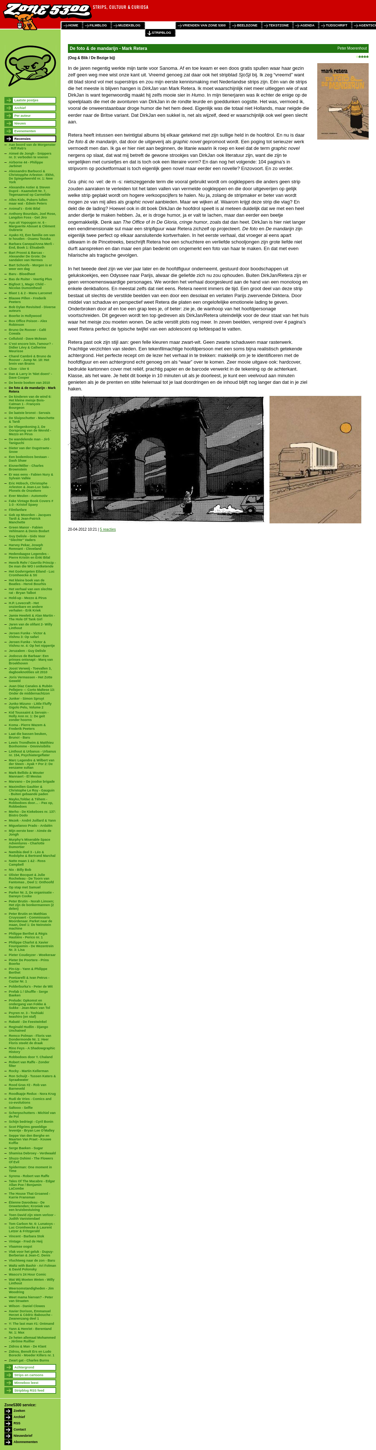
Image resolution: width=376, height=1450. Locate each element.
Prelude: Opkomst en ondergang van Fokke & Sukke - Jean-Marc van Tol (29, 1004)
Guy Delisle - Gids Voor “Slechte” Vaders (27, 538)
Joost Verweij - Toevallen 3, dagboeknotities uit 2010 (30, 670)
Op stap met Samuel (25, 887)
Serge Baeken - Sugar (26, 1148)
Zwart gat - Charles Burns (29, 1360)
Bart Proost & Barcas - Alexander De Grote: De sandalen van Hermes (27, 256)
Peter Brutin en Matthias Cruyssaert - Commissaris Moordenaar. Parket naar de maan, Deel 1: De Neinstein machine (30, 921)
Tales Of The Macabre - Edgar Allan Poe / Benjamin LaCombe (32, 1184)
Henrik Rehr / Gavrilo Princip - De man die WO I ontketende (32, 564)
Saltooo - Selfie (21, 1108)
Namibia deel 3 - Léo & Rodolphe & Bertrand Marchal (32, 854)
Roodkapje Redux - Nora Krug (32, 1094)
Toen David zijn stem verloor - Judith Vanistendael (32, 1216)
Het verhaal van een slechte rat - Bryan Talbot (30, 591)
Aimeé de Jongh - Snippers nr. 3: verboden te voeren (30, 155)
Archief (20, 108)
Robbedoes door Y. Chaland (31, 1057)
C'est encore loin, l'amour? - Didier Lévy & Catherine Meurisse (31, 347)
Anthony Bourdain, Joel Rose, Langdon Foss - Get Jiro (32, 215)
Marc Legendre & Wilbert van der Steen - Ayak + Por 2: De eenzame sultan (31, 763)
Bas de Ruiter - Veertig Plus (30, 279)
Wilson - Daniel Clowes (27, 1306)
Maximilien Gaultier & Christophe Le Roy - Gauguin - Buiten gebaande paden (32, 790)
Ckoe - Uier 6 (19, 369)
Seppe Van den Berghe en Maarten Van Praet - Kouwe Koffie (30, 1139)
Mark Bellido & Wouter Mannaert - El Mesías (26, 774)
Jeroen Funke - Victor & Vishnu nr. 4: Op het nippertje (32, 644)
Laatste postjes (26, 100)
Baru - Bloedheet (22, 274)
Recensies (22, 139)
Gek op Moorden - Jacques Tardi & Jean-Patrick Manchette (30, 518)
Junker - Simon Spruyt (26, 698)
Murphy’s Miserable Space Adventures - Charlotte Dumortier (29, 843)
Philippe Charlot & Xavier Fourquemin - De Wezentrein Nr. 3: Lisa (31, 946)
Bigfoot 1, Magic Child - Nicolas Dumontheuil (27, 286)
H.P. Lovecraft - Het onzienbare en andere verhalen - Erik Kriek (26, 606)
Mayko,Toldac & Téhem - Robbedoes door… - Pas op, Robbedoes (31, 802)
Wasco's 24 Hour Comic (27, 1274)
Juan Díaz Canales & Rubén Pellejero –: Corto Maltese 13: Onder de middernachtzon (32, 689)
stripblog (161, 33)
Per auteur (22, 116)
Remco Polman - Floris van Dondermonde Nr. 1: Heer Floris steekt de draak (30, 1039)
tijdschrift (336, 25)
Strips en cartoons (28, 1375)
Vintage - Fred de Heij (26, 1241)
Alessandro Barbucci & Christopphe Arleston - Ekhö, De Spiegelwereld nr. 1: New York (31, 176)
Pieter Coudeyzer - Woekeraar (32, 955)
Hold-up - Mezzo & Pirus (28, 598)
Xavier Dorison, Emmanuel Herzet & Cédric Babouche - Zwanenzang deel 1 (31, 1314)
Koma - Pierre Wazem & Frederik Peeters (27, 727)
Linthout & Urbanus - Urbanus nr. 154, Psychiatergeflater (32, 753)
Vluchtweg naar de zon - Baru (32, 1260)
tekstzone (279, 25)
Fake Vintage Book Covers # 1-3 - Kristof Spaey (31, 502)
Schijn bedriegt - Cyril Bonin (31, 1121)
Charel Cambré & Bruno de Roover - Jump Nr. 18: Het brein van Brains (30, 359)
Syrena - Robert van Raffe (29, 1176)
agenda (307, 25)
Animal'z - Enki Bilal (24, 208)
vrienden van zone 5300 (203, 25)
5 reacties (108, 529)
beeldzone (247, 25)
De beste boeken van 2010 (29, 383)
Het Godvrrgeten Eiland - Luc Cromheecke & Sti (32, 573)
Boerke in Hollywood (25, 316)
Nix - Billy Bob (20, 870)
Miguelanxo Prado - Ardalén (31, 825)
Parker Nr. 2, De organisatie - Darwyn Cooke (31, 894)
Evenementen (25, 131)
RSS (17, 1423)
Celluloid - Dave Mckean (28, 338)
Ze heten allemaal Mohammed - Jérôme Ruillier (32, 1339)
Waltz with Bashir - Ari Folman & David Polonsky (32, 1267)
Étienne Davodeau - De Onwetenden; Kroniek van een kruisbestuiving (29, 1206)
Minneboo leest (26, 1383)
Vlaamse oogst (20, 1246)
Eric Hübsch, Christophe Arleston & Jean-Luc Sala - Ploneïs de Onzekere (30, 487)
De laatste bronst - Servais (29, 413)
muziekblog (129, 25)
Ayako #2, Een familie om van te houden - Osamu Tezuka (32, 237)
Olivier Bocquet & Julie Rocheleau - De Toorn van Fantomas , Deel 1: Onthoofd (31, 878)
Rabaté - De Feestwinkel (28, 1022)
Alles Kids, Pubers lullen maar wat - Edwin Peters (28, 201)
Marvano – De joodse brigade (32, 781)
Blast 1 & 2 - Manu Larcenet (30, 293)
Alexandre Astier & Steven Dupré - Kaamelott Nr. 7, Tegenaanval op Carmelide (29, 190)
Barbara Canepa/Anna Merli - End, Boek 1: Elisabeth (31, 245)
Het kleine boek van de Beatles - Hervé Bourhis (27, 582)
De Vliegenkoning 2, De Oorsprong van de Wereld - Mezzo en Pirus (30, 430)
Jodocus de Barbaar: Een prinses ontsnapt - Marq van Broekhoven (31, 659)
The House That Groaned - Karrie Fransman (29, 1195)
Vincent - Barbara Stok (26, 1236)
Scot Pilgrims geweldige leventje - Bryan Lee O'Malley (31, 1128)
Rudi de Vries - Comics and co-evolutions (30, 1100)
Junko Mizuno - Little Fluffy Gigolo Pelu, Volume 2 (30, 705)
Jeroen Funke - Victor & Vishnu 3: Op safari (27, 635)
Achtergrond (24, 1367)
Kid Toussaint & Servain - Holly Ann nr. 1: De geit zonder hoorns (28, 716)
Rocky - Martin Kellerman (28, 1071)
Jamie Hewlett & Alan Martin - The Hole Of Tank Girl (32, 617)
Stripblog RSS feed (29, 1390)
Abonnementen (26, 1442)
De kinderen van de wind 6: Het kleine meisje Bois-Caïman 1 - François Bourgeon (30, 402)
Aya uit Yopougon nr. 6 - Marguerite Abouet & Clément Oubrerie (32, 226)
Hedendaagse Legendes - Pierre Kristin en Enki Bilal (29, 555)
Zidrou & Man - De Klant (27, 1346)
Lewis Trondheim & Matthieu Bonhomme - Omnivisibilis (31, 744)
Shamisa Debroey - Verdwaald (32, 1153)
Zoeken (19, 1411)
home (73, 25)
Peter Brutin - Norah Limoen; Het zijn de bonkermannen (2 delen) (31, 904)
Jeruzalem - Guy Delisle (27, 651)
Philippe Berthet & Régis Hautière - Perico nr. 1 (28, 935)
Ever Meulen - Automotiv (28, 496)
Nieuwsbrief (23, 1436)
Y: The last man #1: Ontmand (31, 1323)
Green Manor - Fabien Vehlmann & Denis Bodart (29, 529)
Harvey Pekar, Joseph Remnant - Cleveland (26, 547)
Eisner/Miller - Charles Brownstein (26, 467)
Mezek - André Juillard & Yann (32, 820)
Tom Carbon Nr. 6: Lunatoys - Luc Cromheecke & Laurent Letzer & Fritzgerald (32, 1227)
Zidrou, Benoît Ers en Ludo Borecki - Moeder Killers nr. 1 (31, 1353)
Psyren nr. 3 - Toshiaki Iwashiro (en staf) (26, 1014)
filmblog (98, 25)
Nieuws (20, 123)
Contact (20, 1429)
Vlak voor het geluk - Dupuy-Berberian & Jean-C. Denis (31, 1253)
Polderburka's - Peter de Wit (31, 986)
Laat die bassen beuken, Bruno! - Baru (28, 735)
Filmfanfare (18, 510)
